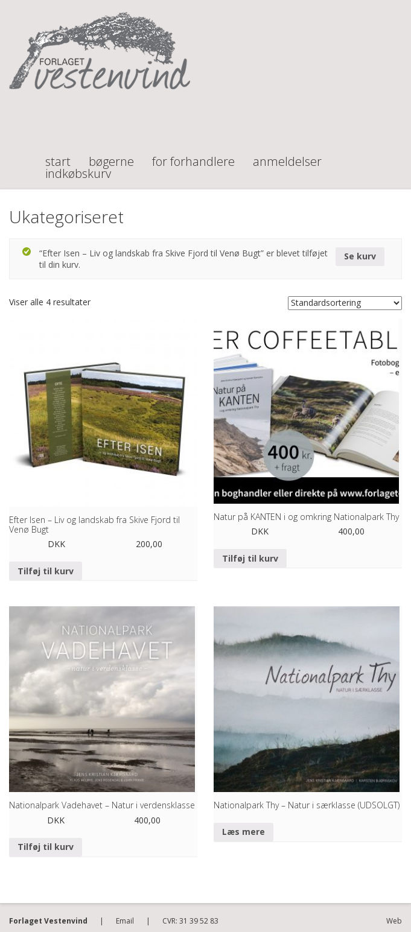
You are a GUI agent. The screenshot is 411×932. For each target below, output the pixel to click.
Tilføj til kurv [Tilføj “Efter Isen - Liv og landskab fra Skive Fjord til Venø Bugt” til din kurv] (46, 571)
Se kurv (360, 256)
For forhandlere (193, 156)
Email (125, 921)
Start (58, 156)
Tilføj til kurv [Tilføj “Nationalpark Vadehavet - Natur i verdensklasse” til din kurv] (46, 846)
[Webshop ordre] (345, 303)
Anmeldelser (287, 156)
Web (394, 921)
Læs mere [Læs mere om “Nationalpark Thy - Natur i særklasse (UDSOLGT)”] (243, 831)
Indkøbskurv (78, 168)
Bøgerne (111, 156)
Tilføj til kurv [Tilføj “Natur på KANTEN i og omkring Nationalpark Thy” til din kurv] (250, 558)
